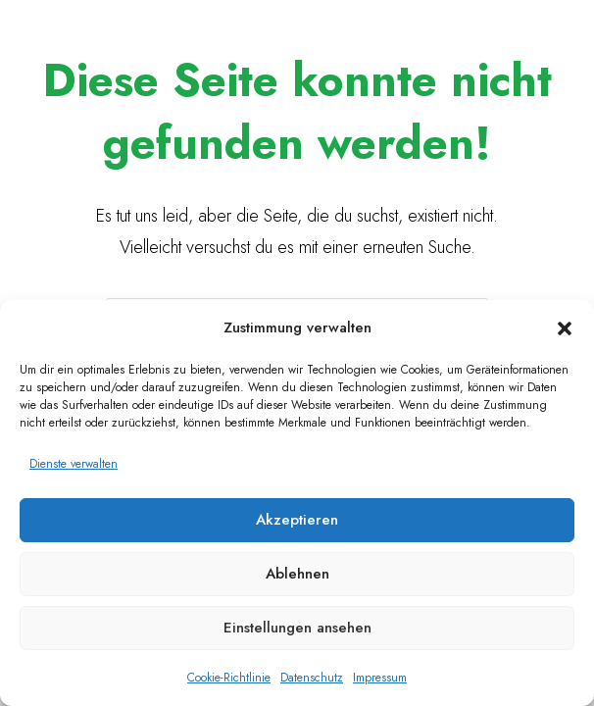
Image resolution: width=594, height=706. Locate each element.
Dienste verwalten (73, 464)
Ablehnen (297, 573)
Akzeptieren (297, 519)
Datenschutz (311, 677)
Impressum (380, 677)
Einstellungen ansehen (297, 627)
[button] (564, 328)
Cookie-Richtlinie (229, 677)
